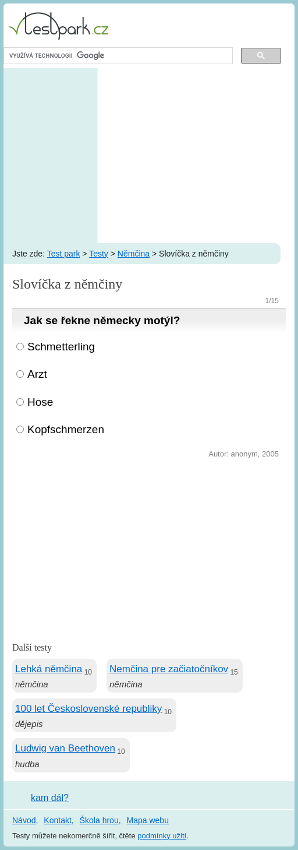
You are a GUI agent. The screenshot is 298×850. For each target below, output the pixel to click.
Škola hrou (99, 820)
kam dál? (50, 798)
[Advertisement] (149, 155)
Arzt (37, 374)
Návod (24, 820)
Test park (63, 253)
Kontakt (57, 820)
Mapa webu (148, 820)
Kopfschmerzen (65, 429)
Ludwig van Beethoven (65, 748)
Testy (98, 253)
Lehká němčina (48, 669)
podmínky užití (161, 835)
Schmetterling (61, 346)
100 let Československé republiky (88, 708)
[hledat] (117, 56)
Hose (40, 402)
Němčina (134, 253)
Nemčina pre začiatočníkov (168, 669)
